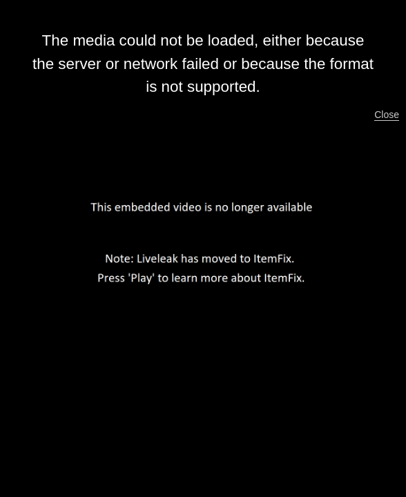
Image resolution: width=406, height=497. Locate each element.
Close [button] (386, 114)
